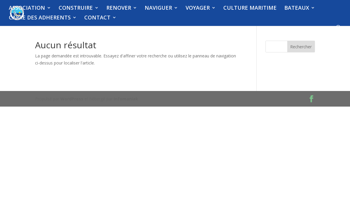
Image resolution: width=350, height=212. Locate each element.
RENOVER (118, 8)
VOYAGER (198, 8)
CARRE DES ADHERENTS (40, 18)
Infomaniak (126, 99)
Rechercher (301, 46)
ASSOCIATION (27, 8)
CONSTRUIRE (76, 8)
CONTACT (97, 18)
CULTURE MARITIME (250, 8)
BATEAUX (296, 8)
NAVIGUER (158, 8)
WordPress (71, 99)
